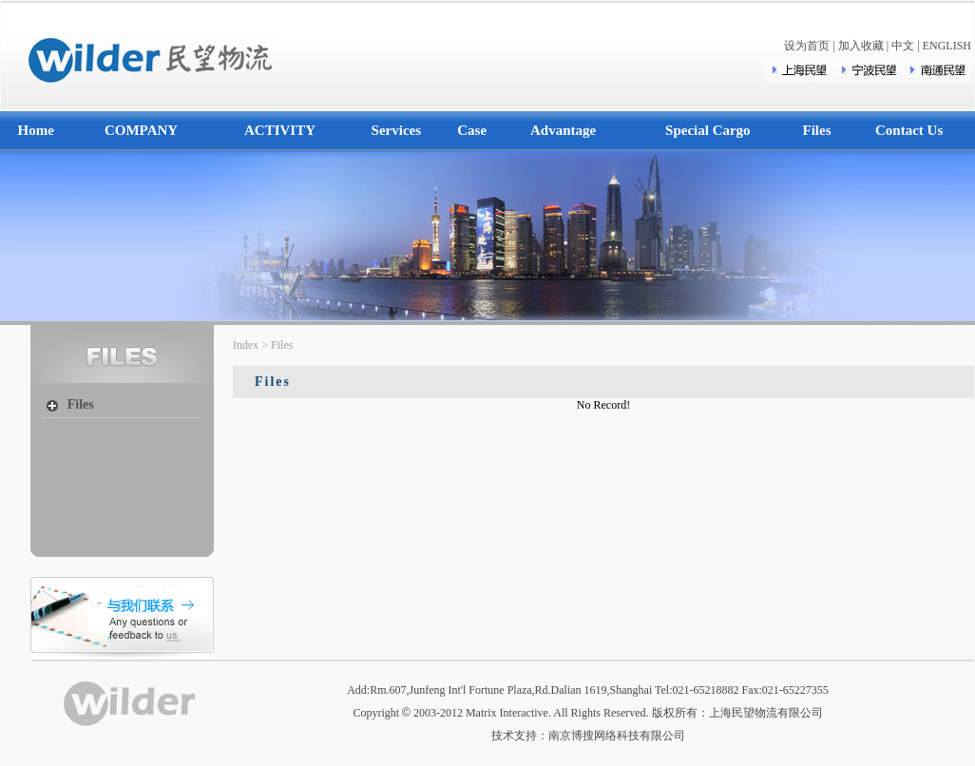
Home (36, 130)
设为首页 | (810, 45)
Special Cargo (708, 130)
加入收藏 (861, 45)
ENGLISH (947, 45)
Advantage (563, 130)
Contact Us (909, 130)
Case (472, 130)
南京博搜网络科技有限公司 (616, 735)
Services (396, 130)
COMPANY (141, 130)
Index (245, 345)
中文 (902, 45)
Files (817, 130)
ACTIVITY (279, 130)
